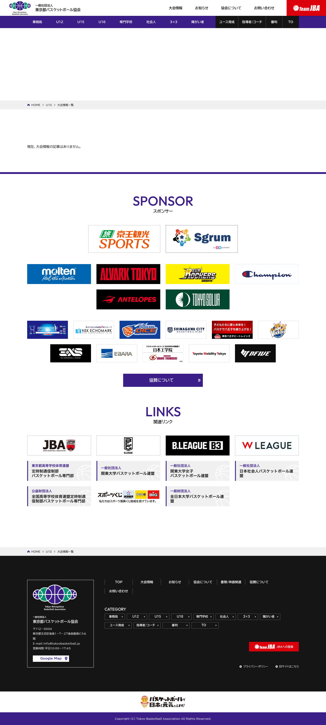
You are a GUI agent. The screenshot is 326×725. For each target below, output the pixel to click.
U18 (49, 105)
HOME (35, 105)
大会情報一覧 (65, 105)
